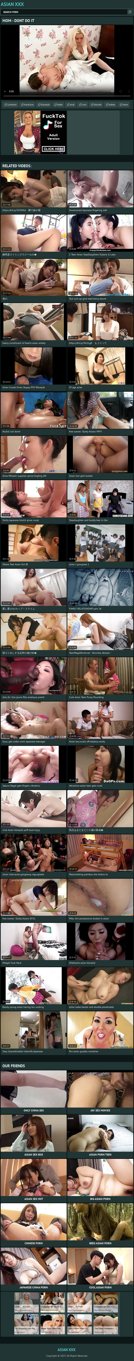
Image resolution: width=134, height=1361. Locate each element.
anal (72, 104)
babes (112, 104)
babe (59, 104)
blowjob (45, 104)
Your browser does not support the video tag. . (67, 62)
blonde (97, 104)
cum (84, 104)
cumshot (12, 104)
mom (125, 104)
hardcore (29, 104)
